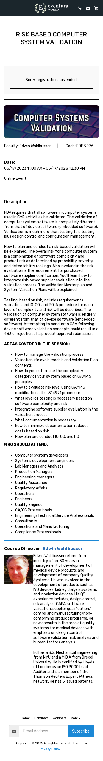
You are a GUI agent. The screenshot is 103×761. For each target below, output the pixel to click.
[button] (6, 8)
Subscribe (81, 731)
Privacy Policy (50, 749)
